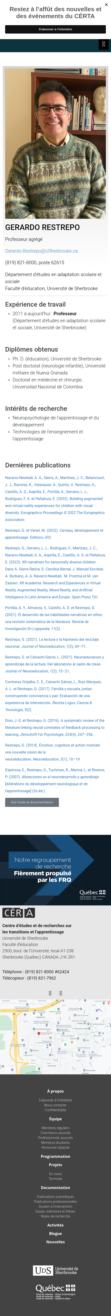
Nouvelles (55, 1241)
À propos (55, 1091)
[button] (32, 802)
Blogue (55, 1233)
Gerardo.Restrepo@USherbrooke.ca (41, 251)
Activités (55, 1225)
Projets (55, 1164)
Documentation (55, 1187)
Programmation (55, 1156)
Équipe (55, 1118)
